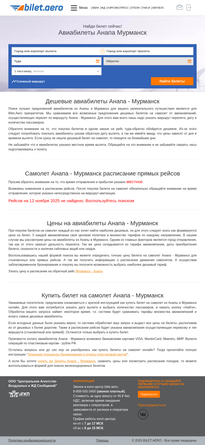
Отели (135, 7)
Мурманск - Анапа (89, 271)
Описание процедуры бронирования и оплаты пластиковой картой (77, 354)
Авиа (95, 7)
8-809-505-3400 (84, 391)
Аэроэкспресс (118, 7)
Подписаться (149, 394)
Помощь (102, 440)
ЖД (103, 7)
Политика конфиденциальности (32, 440)
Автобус (158, 7)
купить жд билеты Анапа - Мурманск (66, 361)
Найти (172, 81)
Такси (146, 7)
